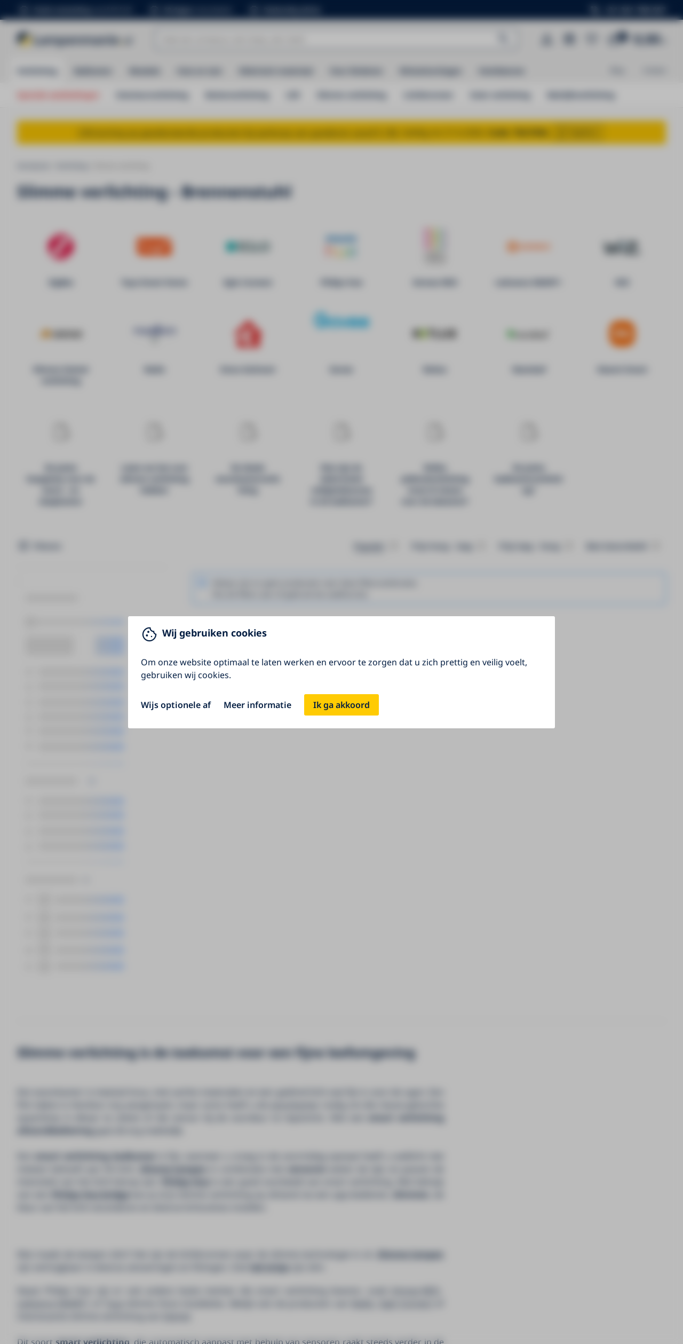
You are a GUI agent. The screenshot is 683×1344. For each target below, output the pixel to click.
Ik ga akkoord (341, 705)
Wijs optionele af (176, 705)
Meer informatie (257, 705)
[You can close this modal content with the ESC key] (341, 672)
